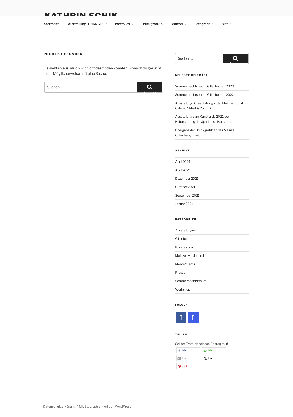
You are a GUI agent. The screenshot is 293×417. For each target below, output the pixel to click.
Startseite (51, 24)
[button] (188, 350)
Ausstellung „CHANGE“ (87, 24)
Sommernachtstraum (191, 281)
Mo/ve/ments (185, 264)
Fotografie (205, 24)
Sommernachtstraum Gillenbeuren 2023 (204, 86)
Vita (227, 24)
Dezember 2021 (186, 178)
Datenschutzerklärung (59, 406)
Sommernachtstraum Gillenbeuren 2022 (204, 94)
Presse (180, 272)
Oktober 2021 (185, 187)
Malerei (179, 24)
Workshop (182, 289)
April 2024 (182, 161)
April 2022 (182, 170)
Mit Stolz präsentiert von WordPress (105, 406)
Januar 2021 (184, 204)
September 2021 (187, 195)
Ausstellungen (185, 230)
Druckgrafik (153, 24)
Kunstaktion (184, 247)
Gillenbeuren (184, 239)
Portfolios (124, 24)
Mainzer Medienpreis (190, 255)
